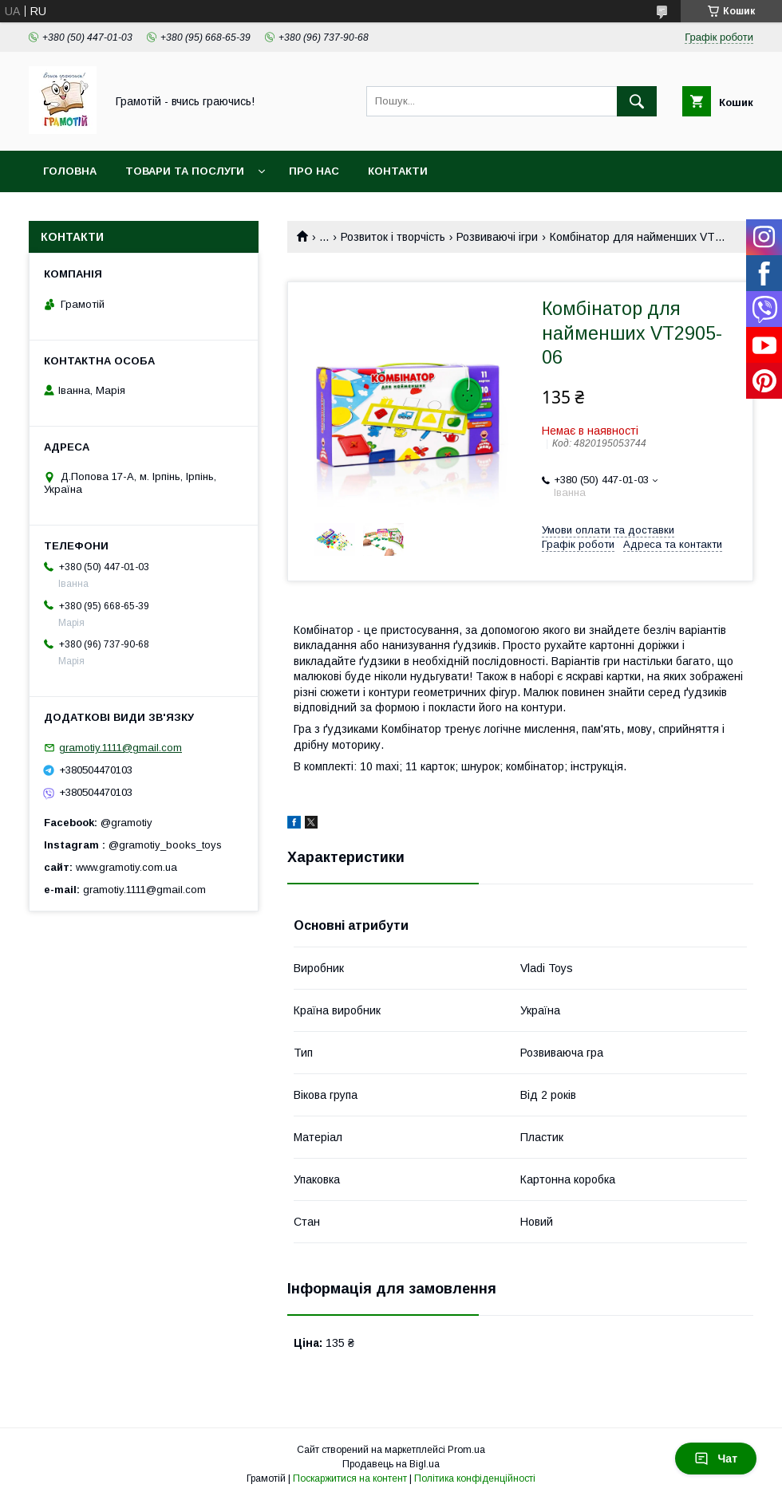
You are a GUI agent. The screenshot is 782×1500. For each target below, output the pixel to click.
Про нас (314, 171)
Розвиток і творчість (393, 236)
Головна (70, 171)
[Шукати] (637, 101)
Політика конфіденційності (474, 1478)
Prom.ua (466, 1449)
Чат (715, 1458)
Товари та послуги (184, 171)
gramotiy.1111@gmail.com (120, 748)
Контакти (398, 171)
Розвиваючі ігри (497, 236)
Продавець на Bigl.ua (391, 1464)
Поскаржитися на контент (350, 1478)
